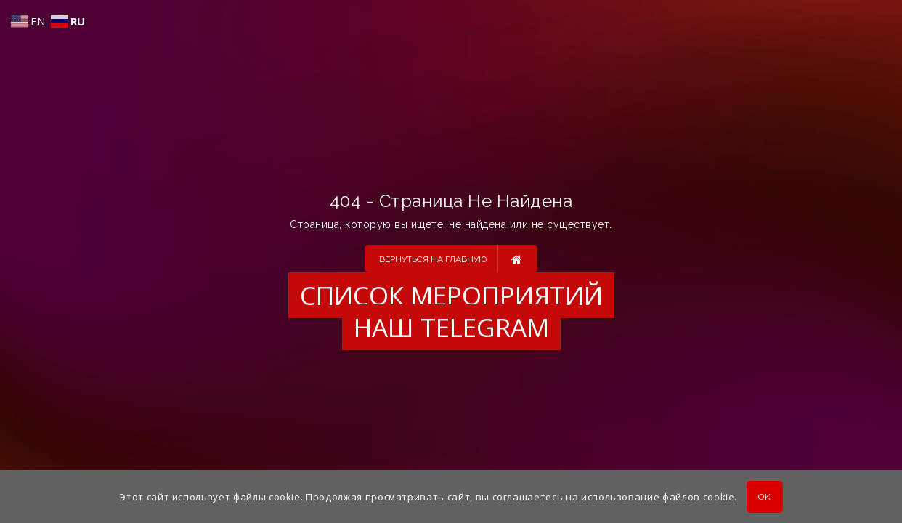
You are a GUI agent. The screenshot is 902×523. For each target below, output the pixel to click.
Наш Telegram (451, 327)
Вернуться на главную (450, 258)
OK (764, 497)
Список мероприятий (451, 295)
